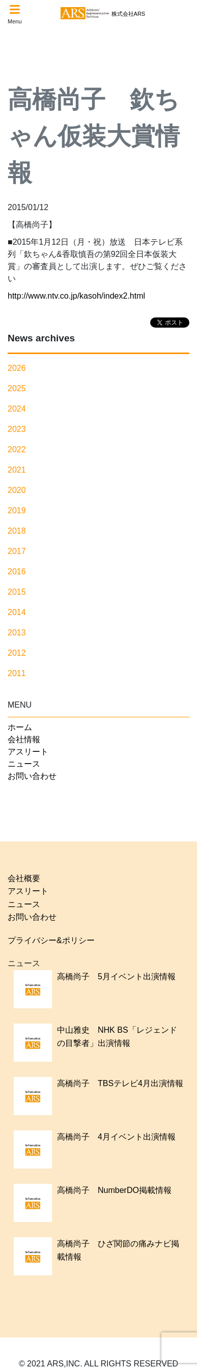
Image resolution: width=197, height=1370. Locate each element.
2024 (17, 408)
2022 (17, 449)
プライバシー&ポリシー (51, 940)
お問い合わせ (32, 776)
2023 (17, 429)
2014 (17, 612)
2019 (17, 510)
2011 (17, 673)
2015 (17, 592)
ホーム (20, 727)
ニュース (24, 764)
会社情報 (24, 739)
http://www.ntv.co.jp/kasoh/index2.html (76, 296)
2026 (17, 368)
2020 (17, 490)
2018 (17, 531)
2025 (17, 388)
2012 (17, 653)
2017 (17, 551)
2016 (17, 571)
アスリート (28, 751)
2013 (17, 632)
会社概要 (24, 878)
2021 (17, 469)
